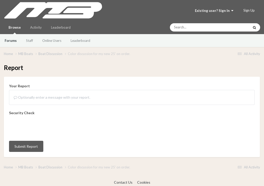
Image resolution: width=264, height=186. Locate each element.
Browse (15, 29)
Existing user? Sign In (214, 11)
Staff (29, 40)
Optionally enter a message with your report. (52, 97)
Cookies (143, 182)
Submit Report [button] (26, 146)
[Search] (196, 27)
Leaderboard (80, 40)
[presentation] (48, 127)
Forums (11, 40)
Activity (36, 27)
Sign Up (249, 10)
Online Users (51, 40)
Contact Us (123, 182)
